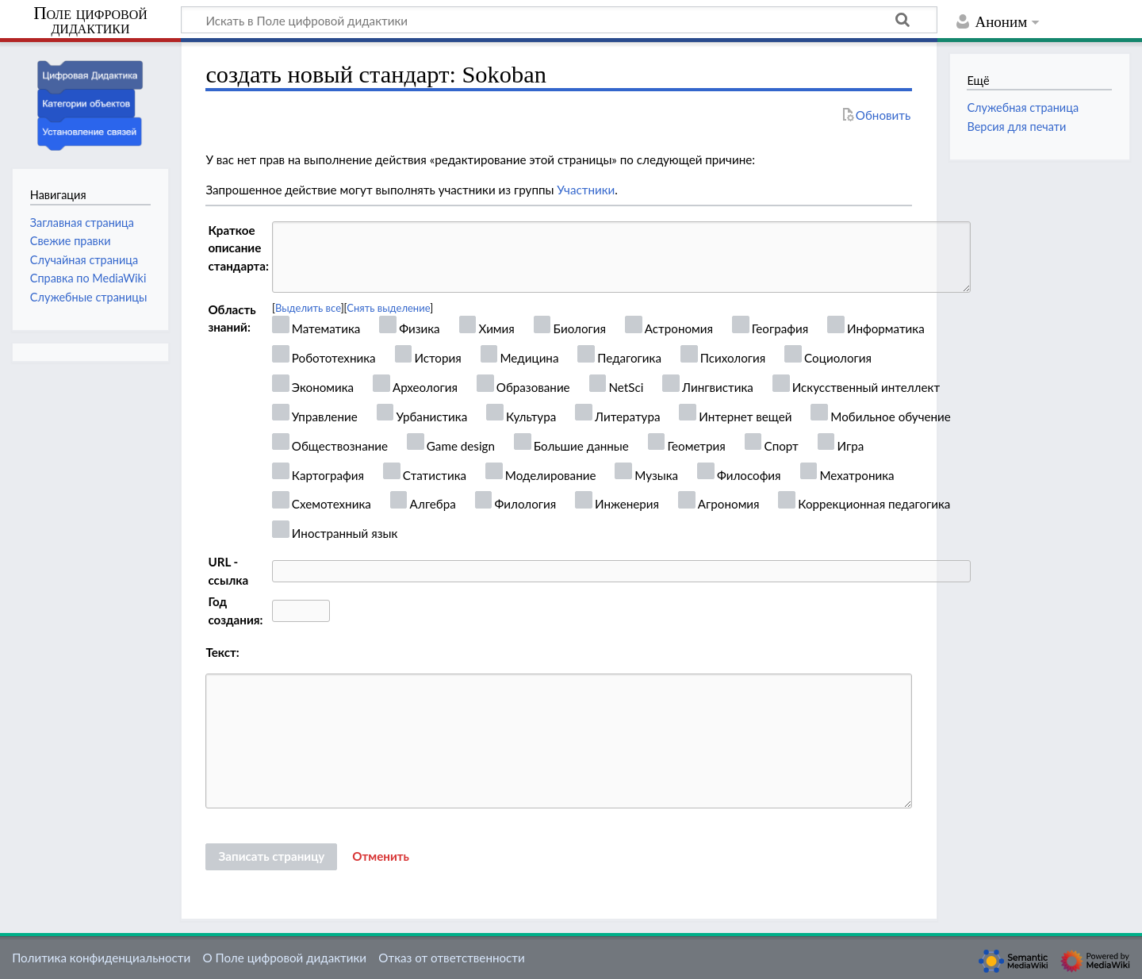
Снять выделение (388, 307)
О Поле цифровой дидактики (284, 957)
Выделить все (308, 307)
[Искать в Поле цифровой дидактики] (559, 20)
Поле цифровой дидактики (90, 21)
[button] (381, 856)
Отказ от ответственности (451, 957)
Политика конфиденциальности (101, 957)
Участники (586, 189)
